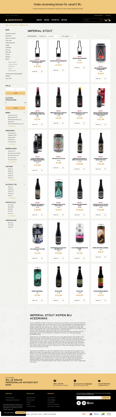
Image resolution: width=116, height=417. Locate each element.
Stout (7, 59)
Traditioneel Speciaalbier (13, 74)
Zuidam (28, 404)
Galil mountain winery (53, 406)
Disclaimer (34, 414)
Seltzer (7, 57)
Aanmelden (106, 397)
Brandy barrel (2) (13, 155)
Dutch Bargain (30, 400)
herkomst (10, 131)
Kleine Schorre (30, 406)
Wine (46, 20)
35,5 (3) (10, 209)
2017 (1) (10, 169)
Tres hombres (51, 400)
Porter (7, 54)
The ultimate (51, 397)
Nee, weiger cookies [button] (9, 412)
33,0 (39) (10, 207)
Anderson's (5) (12, 115)
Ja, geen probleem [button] (20, 412)
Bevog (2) (11, 121)
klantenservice (98, 15)
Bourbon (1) (11, 151)
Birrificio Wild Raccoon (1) (16, 124)
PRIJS (7, 86)
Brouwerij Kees (30, 397)
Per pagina (65, 36)
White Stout (12, 70)
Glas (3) (10, 227)
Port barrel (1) (12, 159)
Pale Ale (8, 52)
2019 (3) (10, 173)
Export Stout (12, 62)
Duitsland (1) (12, 133)
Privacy (40, 414)
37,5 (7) (10, 211)
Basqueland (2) (12, 117)
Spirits (55, 20)
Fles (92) (10, 225)
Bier (7, 30)
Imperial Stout (12, 64)
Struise (28, 402)
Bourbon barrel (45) (14, 153)
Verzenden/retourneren (12, 400)
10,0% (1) (10, 189)
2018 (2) (10, 171)
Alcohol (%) (11, 184)
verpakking (10, 220)
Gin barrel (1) (12, 157)
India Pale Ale (10, 43)
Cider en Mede (10, 38)
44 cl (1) (10, 213)
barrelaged (11, 149)
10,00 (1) (10, 191)
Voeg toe (34, 71)
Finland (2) (11, 139)
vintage (9, 166)
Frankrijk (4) (12, 141)
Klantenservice (9, 397)
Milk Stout (11, 66)
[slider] (5, 104)
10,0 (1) (10, 187)
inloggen (108, 15)
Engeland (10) (12, 135)
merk (7, 113)
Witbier (7, 76)
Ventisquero (51, 402)
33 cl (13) (10, 205)
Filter (15, 93)
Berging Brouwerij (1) (14, 119)
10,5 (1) (10, 195)
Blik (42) (10, 222)
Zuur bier (8, 78)
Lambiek (8, 47)
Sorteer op (42, 36)
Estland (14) (11, 137)
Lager (7, 45)
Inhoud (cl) (10, 202)
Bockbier (8, 36)
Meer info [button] (10, 409)
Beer (39, 20)
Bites (64, 20)
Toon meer (12, 126)
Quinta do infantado (53, 404)
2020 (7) (10, 175)
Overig (7, 50)
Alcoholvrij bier (10, 33)
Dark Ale (8, 40)
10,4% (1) (10, 193)
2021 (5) (10, 177)
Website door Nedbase (50, 414)
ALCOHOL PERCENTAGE (10, 99)
